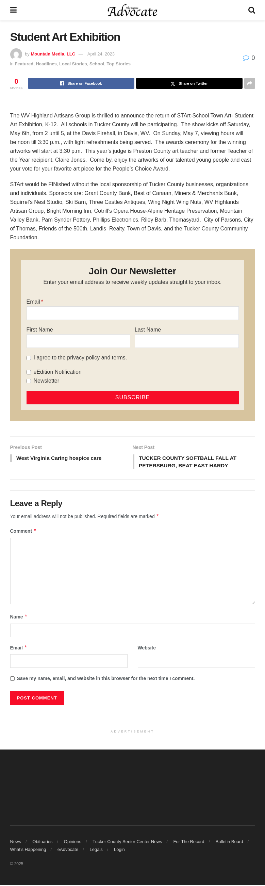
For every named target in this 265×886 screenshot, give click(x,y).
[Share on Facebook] (81, 83)
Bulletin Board (229, 842)
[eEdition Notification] (29, 372)
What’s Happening (28, 850)
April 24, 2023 (101, 54)
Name (19, 617)
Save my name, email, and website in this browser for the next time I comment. (106, 679)
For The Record (188, 842)
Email (33, 302)
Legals (95, 850)
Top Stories (119, 63)
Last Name (148, 330)
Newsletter (47, 381)
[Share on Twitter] (189, 83)
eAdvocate (67, 850)
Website (147, 648)
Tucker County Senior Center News (127, 842)
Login (119, 850)
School (96, 63)
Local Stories (73, 63)
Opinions (72, 842)
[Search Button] (251, 10)
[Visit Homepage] (132, 10)
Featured (24, 63)
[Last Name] (187, 341)
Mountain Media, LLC (53, 54)
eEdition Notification (58, 372)
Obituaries (42, 842)
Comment (23, 531)
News (15, 842)
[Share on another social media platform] (249, 83)
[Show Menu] (13, 10)
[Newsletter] (29, 381)
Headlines (46, 63)
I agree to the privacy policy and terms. (80, 357)
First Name (40, 330)
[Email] (133, 313)
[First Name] (79, 341)
